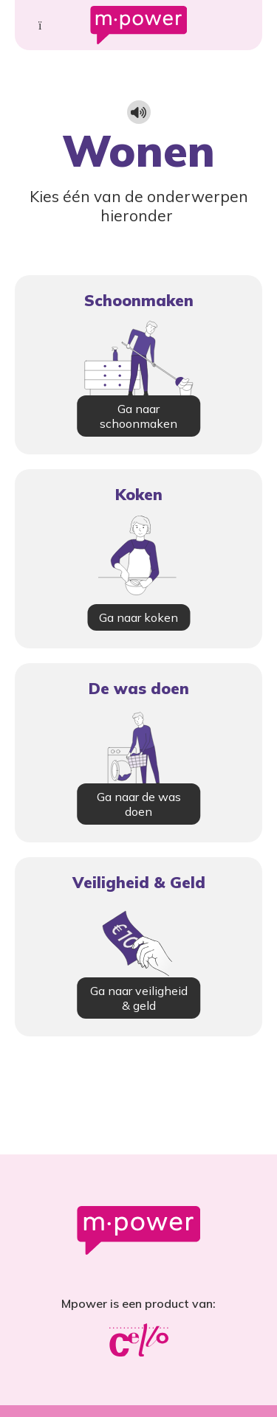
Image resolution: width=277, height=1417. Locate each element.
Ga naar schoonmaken (138, 416)
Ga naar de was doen (139, 804)
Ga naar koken (138, 617)
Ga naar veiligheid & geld (139, 998)
